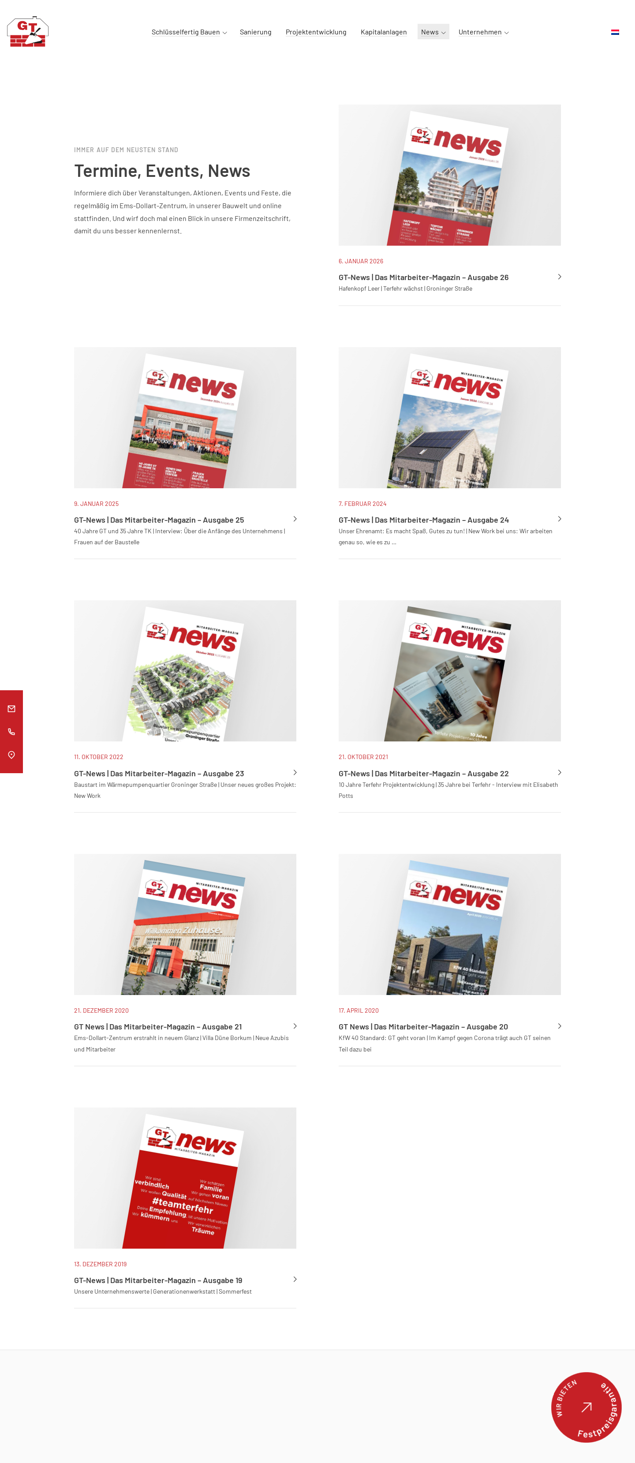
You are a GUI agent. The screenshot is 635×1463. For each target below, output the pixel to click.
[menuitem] (615, 32)
